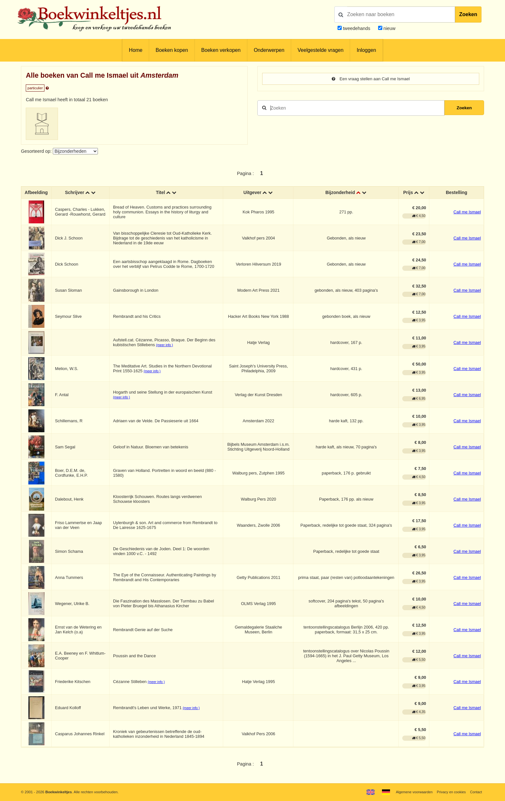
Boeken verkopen (221, 50)
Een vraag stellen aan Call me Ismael (371, 79)
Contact (475, 792)
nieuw (388, 28)
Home (135, 50)
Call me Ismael (467, 212)
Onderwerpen (269, 50)
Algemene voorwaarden (410, 792)
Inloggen (366, 50)
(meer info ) (165, 345)
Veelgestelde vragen (320, 50)
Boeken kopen (172, 50)
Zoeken (468, 14)
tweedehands (356, 28)
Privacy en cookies (449, 792)
